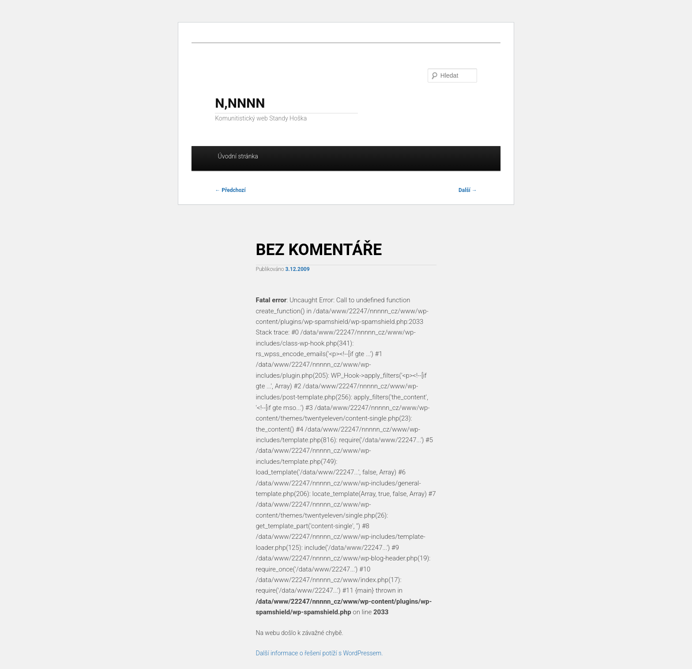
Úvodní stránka (238, 156)
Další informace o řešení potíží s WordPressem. (319, 653)
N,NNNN (240, 103)
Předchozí (230, 190)
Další (468, 190)
